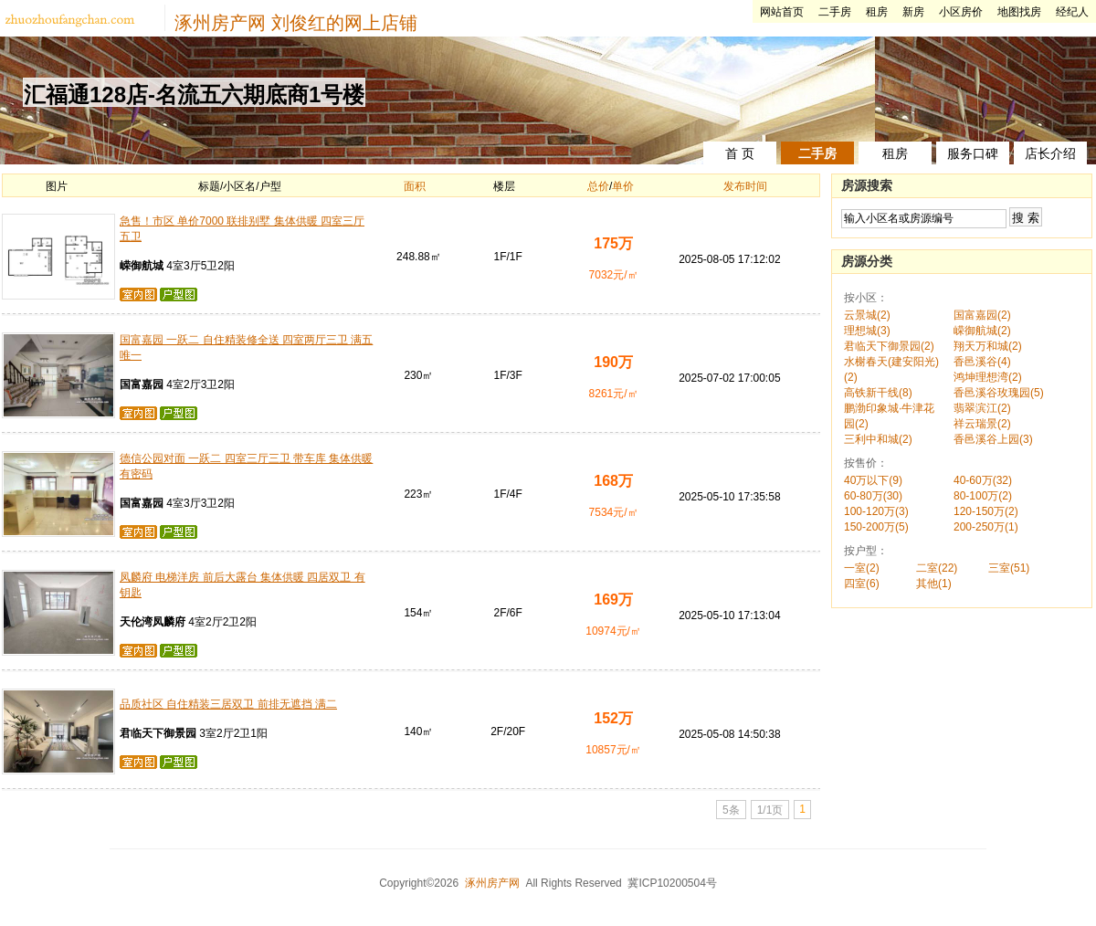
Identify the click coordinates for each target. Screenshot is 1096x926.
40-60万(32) (983, 480)
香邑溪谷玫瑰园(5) (999, 392)
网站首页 (782, 11)
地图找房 (1019, 11)
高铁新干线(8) (878, 392)
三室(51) (1008, 568)
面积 (415, 186)
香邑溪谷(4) (982, 361)
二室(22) (936, 568)
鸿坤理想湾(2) (988, 377)
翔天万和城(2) (988, 346)
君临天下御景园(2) (889, 346)
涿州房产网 (220, 23)
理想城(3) (867, 330)
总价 (598, 186)
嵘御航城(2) (982, 330)
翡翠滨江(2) (982, 408)
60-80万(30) (873, 495)
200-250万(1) (986, 527)
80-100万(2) (983, 495)
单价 (623, 186)
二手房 (834, 11)
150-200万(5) (876, 527)
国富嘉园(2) (982, 315)
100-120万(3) (876, 511)
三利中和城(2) (878, 439)
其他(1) (934, 583)
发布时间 (745, 186)
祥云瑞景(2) (982, 423)
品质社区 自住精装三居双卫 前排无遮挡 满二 (228, 704)
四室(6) (862, 583)
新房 (913, 11)
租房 (877, 11)
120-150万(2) (986, 511)
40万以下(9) (873, 480)
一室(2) (862, 568)
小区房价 (961, 11)
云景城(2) (867, 315)
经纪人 (1072, 11)
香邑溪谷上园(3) (993, 439)
